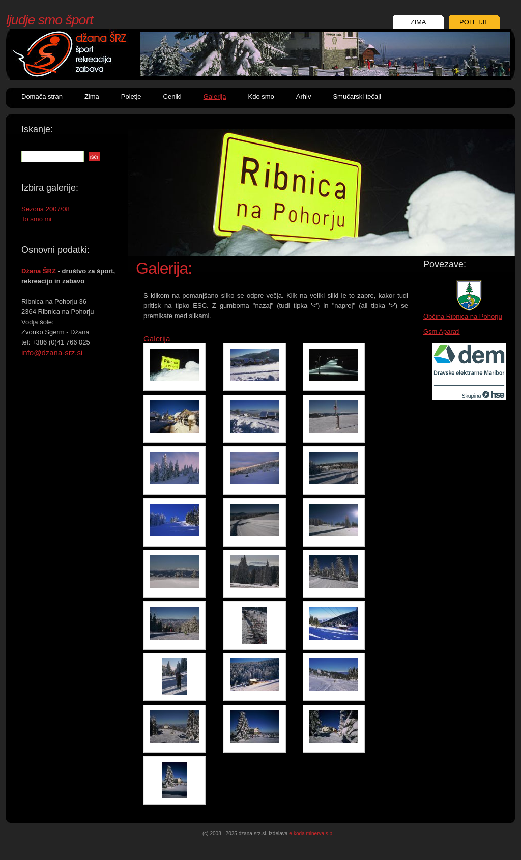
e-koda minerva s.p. (311, 833)
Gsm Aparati (441, 331)
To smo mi (36, 219)
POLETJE (474, 22)
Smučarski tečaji (357, 96)
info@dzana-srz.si (51, 352)
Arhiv (303, 96)
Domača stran (42, 96)
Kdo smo (261, 96)
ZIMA (418, 22)
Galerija (215, 96)
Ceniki (172, 96)
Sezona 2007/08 (45, 209)
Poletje (131, 96)
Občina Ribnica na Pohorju (462, 316)
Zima (91, 96)
